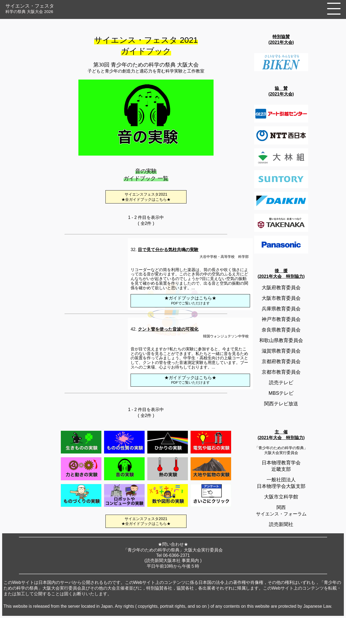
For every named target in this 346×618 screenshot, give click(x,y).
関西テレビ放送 (281, 403)
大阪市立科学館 (281, 496)
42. (164, 329)
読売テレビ (281, 382)
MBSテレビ (281, 393)
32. (164, 249)
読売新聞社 (281, 524)
